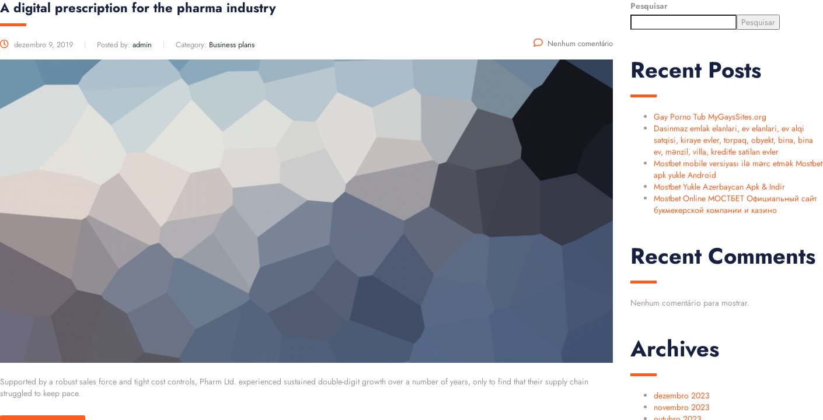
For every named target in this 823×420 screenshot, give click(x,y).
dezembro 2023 (682, 395)
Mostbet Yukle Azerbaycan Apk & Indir (719, 186)
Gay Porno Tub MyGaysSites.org (710, 117)
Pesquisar (649, 6)
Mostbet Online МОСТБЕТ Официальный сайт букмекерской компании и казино (735, 204)
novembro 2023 (682, 407)
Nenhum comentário (573, 43)
